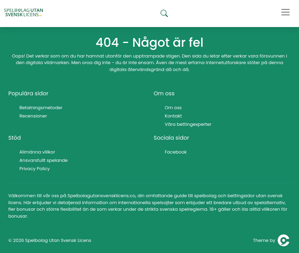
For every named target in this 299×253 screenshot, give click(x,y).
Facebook (176, 152)
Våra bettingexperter (188, 124)
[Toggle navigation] (285, 12)
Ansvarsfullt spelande (43, 160)
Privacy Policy (34, 168)
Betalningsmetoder (40, 107)
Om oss (173, 107)
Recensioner (33, 116)
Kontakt (173, 116)
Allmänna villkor (37, 152)
